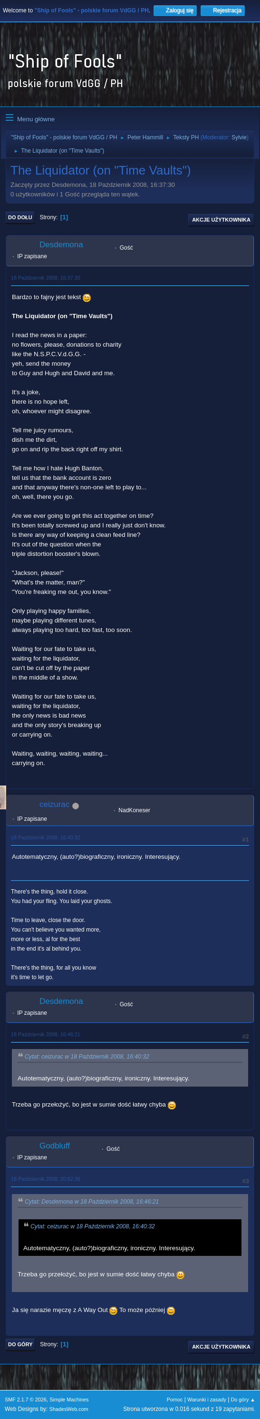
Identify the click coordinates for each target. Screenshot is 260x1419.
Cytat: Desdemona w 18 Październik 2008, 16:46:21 (92, 1201)
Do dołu (20, 217)
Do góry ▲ (243, 1399)
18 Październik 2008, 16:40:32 (45, 837)
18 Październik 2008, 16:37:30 (45, 278)
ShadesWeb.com (68, 1409)
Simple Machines (68, 1399)
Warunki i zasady (206, 1399)
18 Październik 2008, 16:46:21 (45, 1034)
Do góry (20, 1344)
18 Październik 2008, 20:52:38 (45, 1179)
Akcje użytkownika (221, 220)
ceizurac (54, 804)
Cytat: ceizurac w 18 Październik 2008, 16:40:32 (87, 1056)
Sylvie (239, 137)
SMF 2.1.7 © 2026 (26, 1399)
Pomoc (175, 1399)
